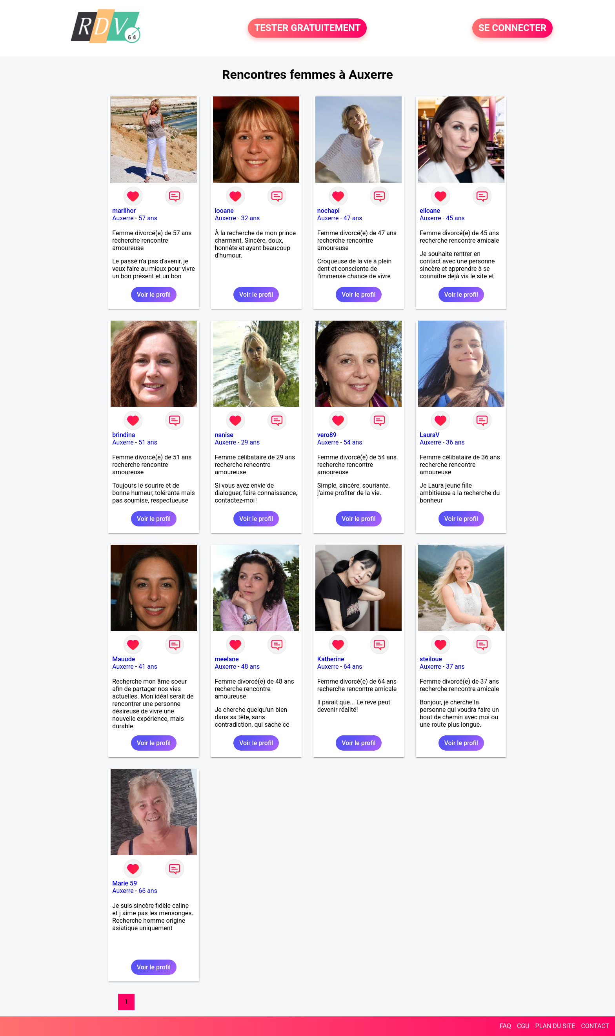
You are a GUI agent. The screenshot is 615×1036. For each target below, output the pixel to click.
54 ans (353, 442)
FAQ (505, 1026)
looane (224, 210)
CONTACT (595, 1026)
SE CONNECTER (512, 28)
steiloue (431, 659)
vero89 (327, 435)
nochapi (328, 210)
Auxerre (123, 218)
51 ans (147, 442)
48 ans (250, 666)
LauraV (430, 435)
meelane (227, 659)
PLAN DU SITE (555, 1026)
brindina (123, 435)
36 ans (455, 442)
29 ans (250, 442)
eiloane (430, 210)
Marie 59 (124, 883)
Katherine (330, 659)
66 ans (147, 890)
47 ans (353, 218)
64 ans (353, 666)
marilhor (124, 210)
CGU (523, 1026)
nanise (224, 435)
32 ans (250, 218)
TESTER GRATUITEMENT (307, 28)
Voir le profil (154, 294)
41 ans (147, 666)
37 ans (455, 666)
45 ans (455, 218)
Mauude (123, 659)
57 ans (147, 218)
